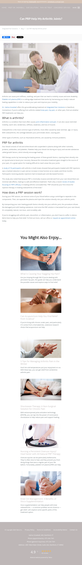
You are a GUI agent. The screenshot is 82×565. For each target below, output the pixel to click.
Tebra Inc (19, 530)
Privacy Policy (29, 530)
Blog (22, 29)
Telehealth (32, 2)
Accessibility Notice (60, 530)
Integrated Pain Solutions (10, 29)
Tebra (50, 557)
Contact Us (73, 530)
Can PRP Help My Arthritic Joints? (36, 29)
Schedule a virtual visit (56, 2)
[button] (79, 7)
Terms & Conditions (44, 530)
